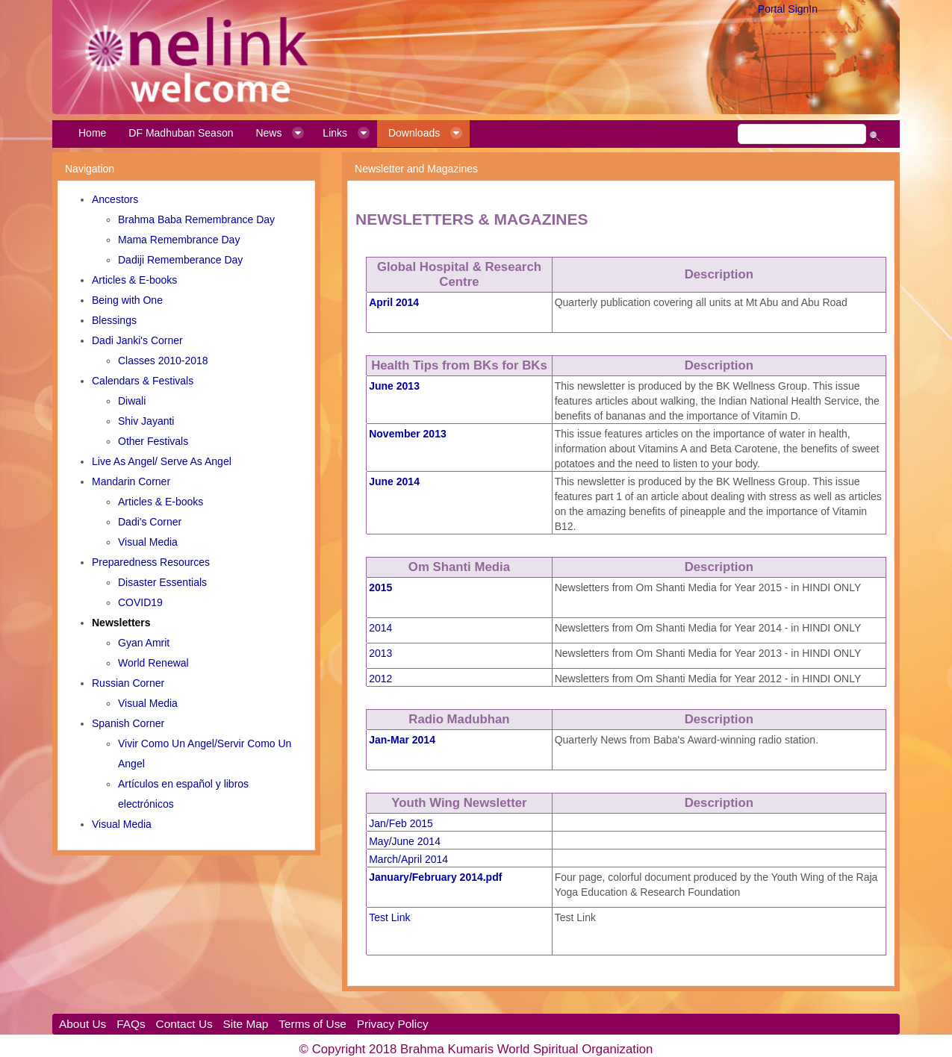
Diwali (132, 401)
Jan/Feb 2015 (401, 823)
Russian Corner (128, 683)
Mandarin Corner (131, 481)
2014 (380, 628)
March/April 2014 (408, 859)
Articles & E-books (134, 280)
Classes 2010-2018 (163, 361)
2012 (380, 679)
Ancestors (115, 199)
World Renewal (153, 663)
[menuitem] (92, 133)
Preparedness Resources (151, 562)
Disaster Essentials (162, 582)
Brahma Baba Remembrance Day (196, 219)
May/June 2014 (405, 841)
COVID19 (140, 602)
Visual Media (148, 542)
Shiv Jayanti (146, 421)
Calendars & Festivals (142, 381)
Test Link (389, 917)
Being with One (127, 300)
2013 (380, 653)
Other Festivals (153, 441)
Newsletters (121, 623)
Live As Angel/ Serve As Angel (161, 461)
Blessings (114, 320)
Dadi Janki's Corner (137, 340)
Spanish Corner (128, 723)
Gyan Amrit (143, 643)
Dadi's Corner (149, 522)
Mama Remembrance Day (179, 240)
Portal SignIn (788, 9)
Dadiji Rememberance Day (180, 260)
